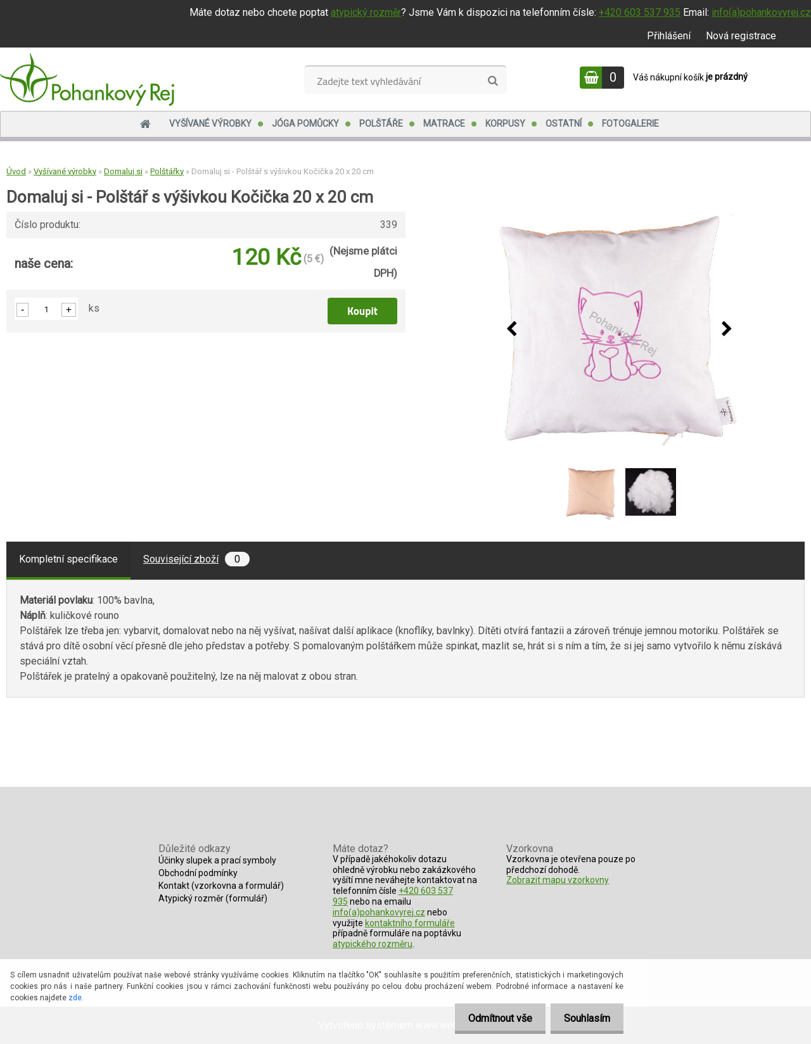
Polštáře (381, 123)
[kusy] (46, 309)
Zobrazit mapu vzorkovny (557, 880)
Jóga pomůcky (305, 123)
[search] (493, 81)
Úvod (16, 171)
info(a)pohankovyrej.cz (761, 12)
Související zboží (196, 559)
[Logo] (87, 79)
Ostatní (564, 123)
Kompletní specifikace (68, 559)
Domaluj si (123, 171)
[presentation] (511, 329)
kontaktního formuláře (410, 923)
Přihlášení (669, 36)
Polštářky (167, 171)
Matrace (444, 123)
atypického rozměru (372, 944)
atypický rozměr (366, 12)
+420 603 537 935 (639, 12)
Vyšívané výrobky (210, 123)
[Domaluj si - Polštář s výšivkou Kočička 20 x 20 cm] (619, 329)
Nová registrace (741, 36)
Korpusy (505, 123)
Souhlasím (584, 1018)
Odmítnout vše (493, 1018)
